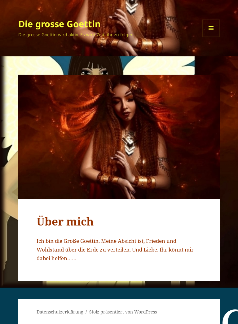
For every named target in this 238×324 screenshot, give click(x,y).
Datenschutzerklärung (60, 312)
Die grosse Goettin (59, 24)
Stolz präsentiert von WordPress (123, 312)
